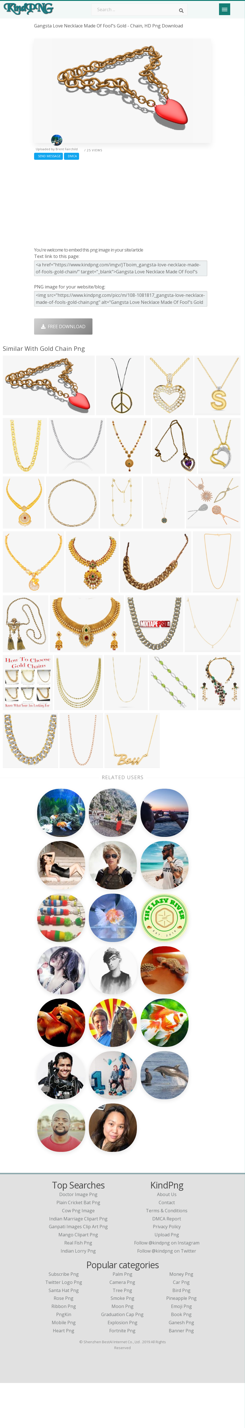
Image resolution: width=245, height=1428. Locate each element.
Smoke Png (122, 1343)
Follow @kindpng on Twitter (166, 1296)
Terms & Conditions (166, 1256)
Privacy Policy (167, 1272)
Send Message (48, 156)
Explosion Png (122, 1367)
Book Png (181, 1359)
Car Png (181, 1327)
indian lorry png (78, 1296)
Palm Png (122, 1319)
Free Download (63, 326)
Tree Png (122, 1335)
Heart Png (63, 1376)
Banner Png (181, 1376)
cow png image (78, 1256)
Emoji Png (181, 1351)
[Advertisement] (122, 202)
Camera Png (122, 1327)
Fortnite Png (122, 1376)
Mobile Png (64, 1367)
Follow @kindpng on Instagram (166, 1288)
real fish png (78, 1288)
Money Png (181, 1319)
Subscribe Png (64, 1319)
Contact (167, 1247)
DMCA (71, 156)
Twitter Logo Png (63, 1327)
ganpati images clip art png (78, 1272)
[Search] (181, 10)
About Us (167, 1240)
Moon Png (122, 1351)
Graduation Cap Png (122, 1359)
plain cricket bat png (78, 1247)
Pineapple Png (181, 1343)
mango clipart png (78, 1280)
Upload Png (166, 1280)
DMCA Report (166, 1264)
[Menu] (224, 9)
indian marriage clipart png (78, 1264)
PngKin (63, 1359)
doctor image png (78, 1240)
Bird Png (181, 1335)
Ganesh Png (181, 1367)
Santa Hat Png (64, 1335)
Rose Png (63, 1343)
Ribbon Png (63, 1351)
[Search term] (139, 9)
